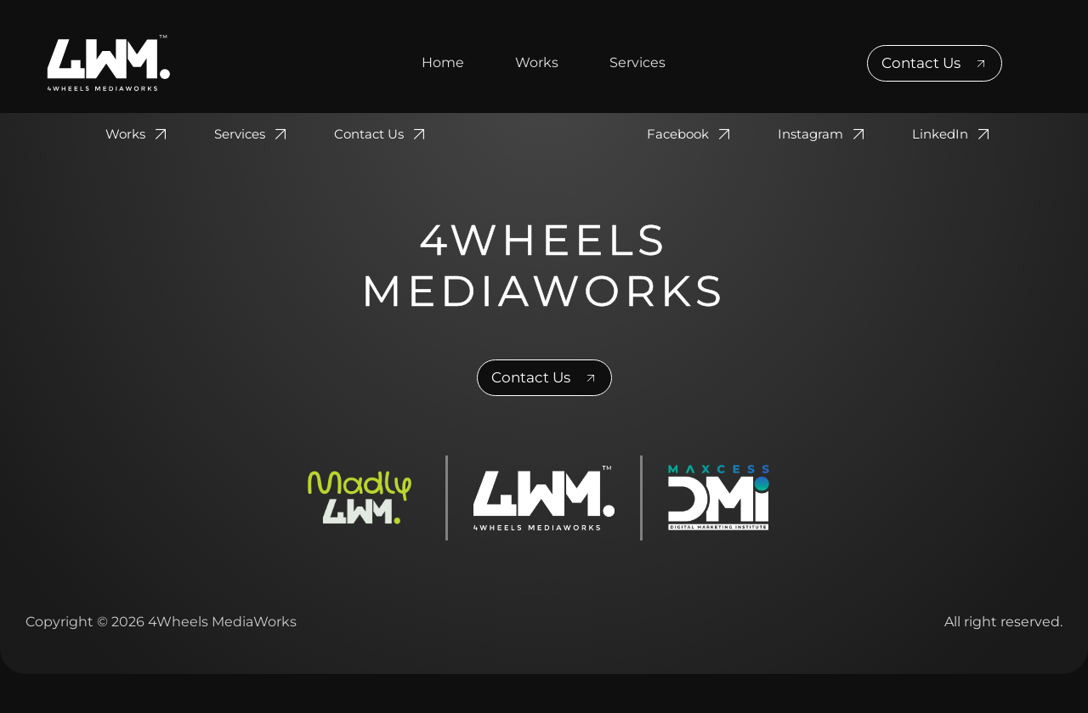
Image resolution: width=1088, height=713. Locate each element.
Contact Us (382, 134)
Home (443, 62)
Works (536, 62)
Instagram (824, 134)
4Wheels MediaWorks (544, 265)
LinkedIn (953, 134)
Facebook (691, 134)
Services (637, 62)
